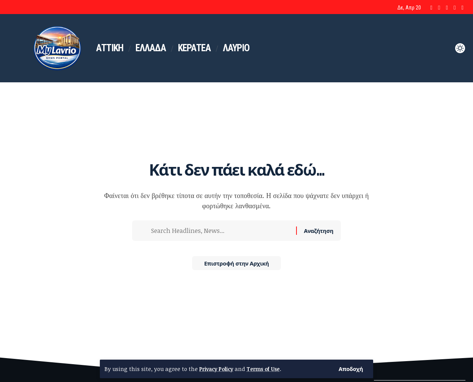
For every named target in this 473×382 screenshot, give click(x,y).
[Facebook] (431, 7)
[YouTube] (447, 7)
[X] (439, 7)
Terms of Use (268, 369)
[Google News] (454, 7)
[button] (350, 369)
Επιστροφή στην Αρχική (236, 265)
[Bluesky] (462, 7)
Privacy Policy (217, 369)
